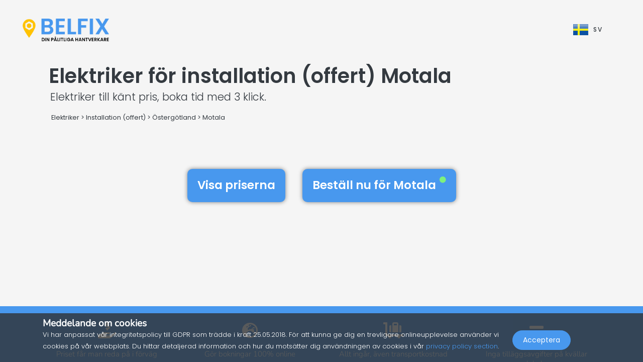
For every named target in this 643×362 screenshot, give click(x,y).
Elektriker (65, 117)
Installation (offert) (116, 117)
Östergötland (174, 117)
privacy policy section (462, 346)
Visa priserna (236, 185)
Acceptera (541, 340)
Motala (213, 117)
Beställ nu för (379, 185)
